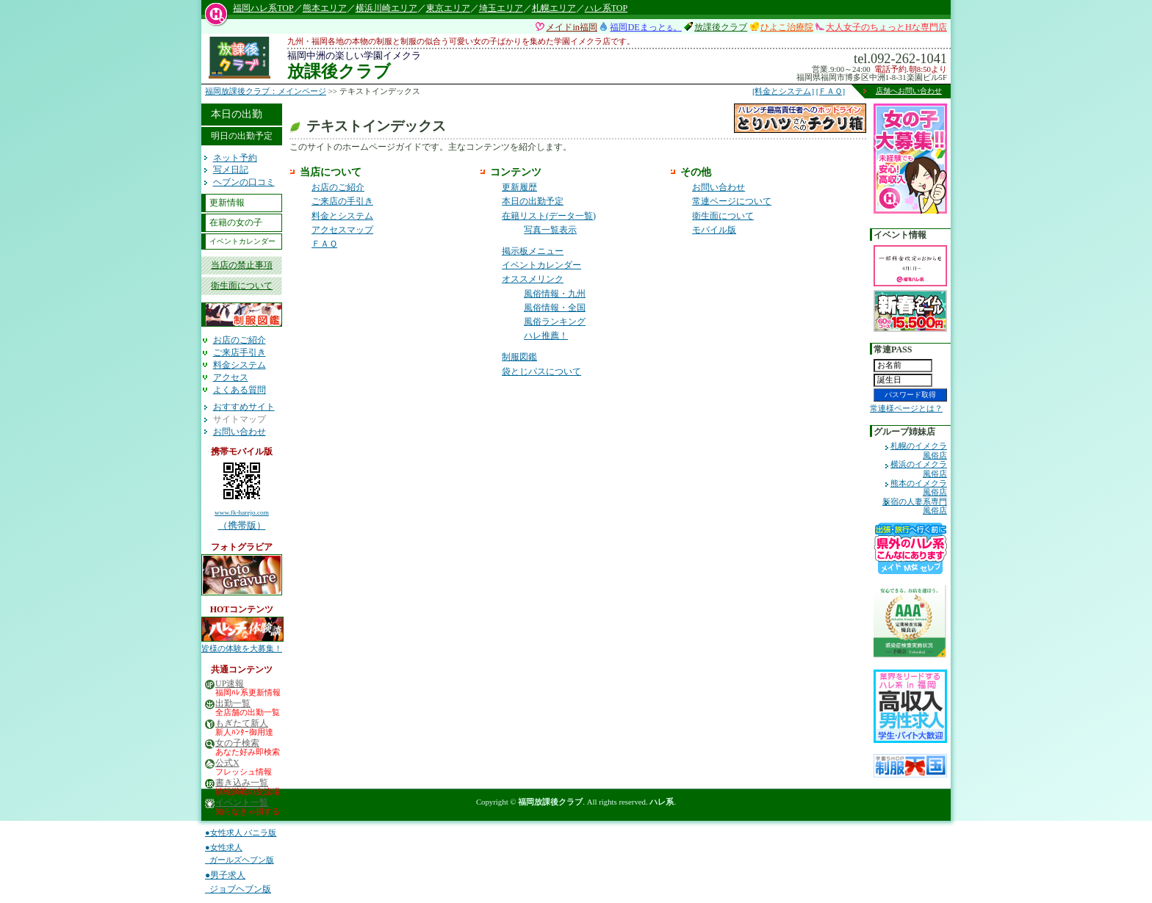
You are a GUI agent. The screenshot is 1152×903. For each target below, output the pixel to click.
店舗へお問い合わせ (909, 91)
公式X (227, 763)
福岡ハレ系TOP (263, 8)
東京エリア (448, 8)
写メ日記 (230, 169)
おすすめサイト (244, 407)
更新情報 (227, 202)
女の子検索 (237, 743)
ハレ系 (661, 801)
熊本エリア (325, 8)
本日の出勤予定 (533, 201)
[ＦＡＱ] (830, 91)
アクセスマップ (342, 230)
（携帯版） (242, 493)
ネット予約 (235, 158)
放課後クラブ (720, 27)
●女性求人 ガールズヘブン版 (239, 854)
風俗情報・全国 (555, 307)
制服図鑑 (519, 357)
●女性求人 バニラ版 (240, 832)
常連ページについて (731, 201)
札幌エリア (554, 8)
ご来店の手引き (342, 201)
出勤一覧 (233, 703)
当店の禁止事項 (242, 265)
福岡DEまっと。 (645, 27)
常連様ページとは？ (906, 408)
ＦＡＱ (324, 244)
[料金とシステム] (783, 91)
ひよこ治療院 (786, 27)
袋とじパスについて (541, 371)
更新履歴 (519, 187)
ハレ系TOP (606, 8)
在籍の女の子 (235, 222)
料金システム (239, 365)
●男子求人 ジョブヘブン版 (238, 882)
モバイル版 (714, 230)
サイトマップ (239, 419)
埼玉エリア (501, 8)
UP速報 (229, 684)
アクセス (230, 377)
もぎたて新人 (241, 723)
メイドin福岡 (571, 27)
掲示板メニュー (533, 251)
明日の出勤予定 (242, 136)
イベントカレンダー (242, 241)
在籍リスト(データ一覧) (549, 216)
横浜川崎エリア (386, 8)
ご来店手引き (239, 352)
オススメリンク (533, 279)
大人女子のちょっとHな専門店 (886, 27)
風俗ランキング (555, 321)
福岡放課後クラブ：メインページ (265, 91)
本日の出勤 (236, 114)
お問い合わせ (239, 432)
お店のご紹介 (239, 340)
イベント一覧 (241, 803)
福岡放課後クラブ (550, 801)
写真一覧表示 (550, 230)
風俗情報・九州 (555, 294)
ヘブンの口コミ (244, 182)
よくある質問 (239, 390)
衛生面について (242, 285)
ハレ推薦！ (546, 335)
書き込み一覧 (241, 783)
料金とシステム (342, 216)
